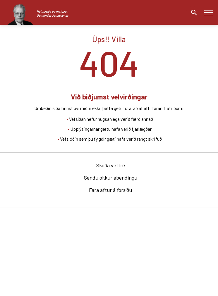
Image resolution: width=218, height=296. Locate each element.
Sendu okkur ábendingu (110, 177)
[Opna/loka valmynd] (208, 12)
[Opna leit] (192, 12)
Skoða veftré (110, 165)
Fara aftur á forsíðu (110, 190)
